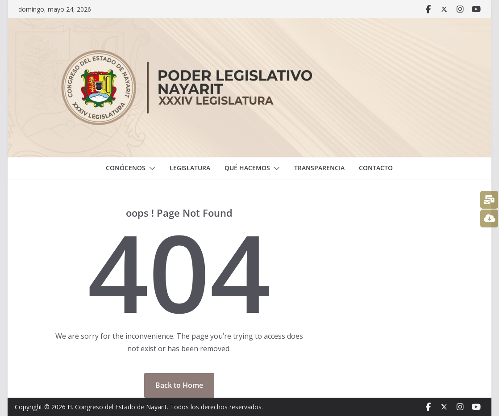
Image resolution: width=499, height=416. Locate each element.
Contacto (376, 168)
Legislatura (190, 168)
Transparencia (319, 168)
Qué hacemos (247, 168)
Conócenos (126, 168)
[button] (150, 168)
